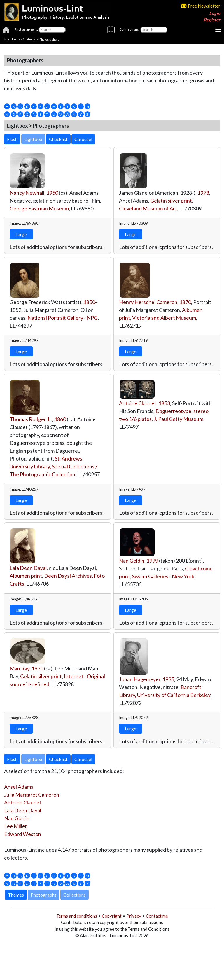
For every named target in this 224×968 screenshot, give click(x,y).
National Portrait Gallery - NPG (62, 318)
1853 (164, 403)
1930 (37, 668)
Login (214, 13)
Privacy (133, 915)
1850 (89, 302)
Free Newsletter (200, 6)
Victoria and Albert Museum (164, 318)
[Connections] (153, 30)
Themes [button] (16, 894)
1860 (60, 419)
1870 (185, 302)
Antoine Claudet (137, 403)
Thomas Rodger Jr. (31, 419)
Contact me (157, 915)
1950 (52, 192)
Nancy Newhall (27, 192)
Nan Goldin (131, 560)
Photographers (49, 39)
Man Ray (19, 668)
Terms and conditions (76, 915)
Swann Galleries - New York (163, 576)
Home (16, 39)
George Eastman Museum (39, 208)
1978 (203, 192)
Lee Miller (15, 826)
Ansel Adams (18, 786)
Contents (29, 39)
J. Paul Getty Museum (178, 419)
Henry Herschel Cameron (148, 302)
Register (212, 19)
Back (6, 39)
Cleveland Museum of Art (148, 208)
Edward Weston (22, 834)
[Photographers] (52, 30)
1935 (168, 679)
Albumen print (26, 575)
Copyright (112, 915)
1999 (152, 560)
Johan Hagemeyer (139, 679)
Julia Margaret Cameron (31, 794)
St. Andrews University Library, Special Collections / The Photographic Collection (53, 466)
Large (21, 234)
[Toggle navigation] (218, 29)
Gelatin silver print (171, 200)
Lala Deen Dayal (28, 568)
